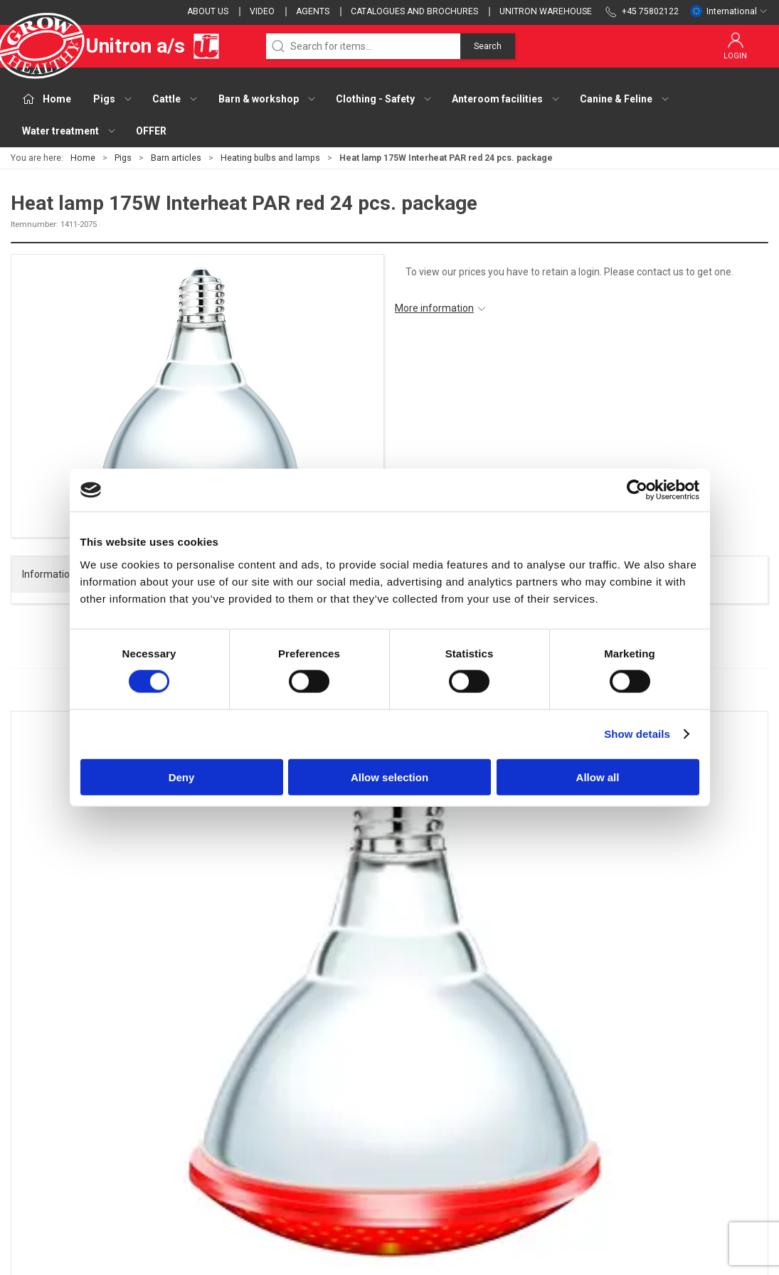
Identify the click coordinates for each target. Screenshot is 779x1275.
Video (262, 11)
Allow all (598, 777)
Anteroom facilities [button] (506, 99)
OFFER (151, 131)
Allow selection (389, 777)
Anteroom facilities (316, 1146)
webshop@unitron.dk (58, 1134)
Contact (550, 1065)
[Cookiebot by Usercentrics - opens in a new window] (637, 490)
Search (488, 46)
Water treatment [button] (69, 131)
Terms (547, 1085)
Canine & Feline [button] (625, 99)
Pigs (123, 158)
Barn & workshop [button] (267, 99)
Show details (637, 734)
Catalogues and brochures (414, 11)
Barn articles (176, 158)
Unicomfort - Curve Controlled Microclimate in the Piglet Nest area (672, 880)
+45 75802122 (43, 1119)
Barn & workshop (311, 1105)
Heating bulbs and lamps (270, 158)
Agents (312, 11)
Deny (182, 777)
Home (82, 158)
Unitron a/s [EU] (116, 46)
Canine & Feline (307, 1166)
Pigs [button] (113, 99)
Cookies (550, 1105)
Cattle (286, 1085)
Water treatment (311, 1186)
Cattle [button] (175, 99)
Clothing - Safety (311, 1125)
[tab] (370, 941)
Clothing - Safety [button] (384, 99)
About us (207, 11)
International (728, 11)
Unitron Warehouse (545, 11)
